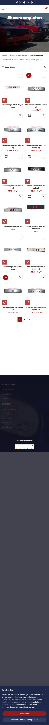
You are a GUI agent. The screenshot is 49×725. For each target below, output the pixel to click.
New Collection (8, 414)
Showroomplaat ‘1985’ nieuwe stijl (36, 106)
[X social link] (20, 2)
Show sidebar (10, 67)
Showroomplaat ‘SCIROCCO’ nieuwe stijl (36, 308)
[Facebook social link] (16, 2)
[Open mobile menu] (6, 8)
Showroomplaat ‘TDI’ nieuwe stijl (13, 308)
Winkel (12, 55)
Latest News (7, 427)
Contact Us (6, 423)
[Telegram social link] (31, 2)
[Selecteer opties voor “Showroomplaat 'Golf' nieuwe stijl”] (4, 140)
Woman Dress (7, 418)
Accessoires (22, 55)
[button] (4, 100)
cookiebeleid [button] (35, 702)
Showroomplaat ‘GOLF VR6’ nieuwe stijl (36, 146)
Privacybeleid (7, 390)
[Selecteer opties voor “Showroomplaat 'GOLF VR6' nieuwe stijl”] (27, 140)
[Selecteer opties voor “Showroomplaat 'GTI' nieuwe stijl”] (4, 181)
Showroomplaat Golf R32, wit (12, 105)
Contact (5, 398)
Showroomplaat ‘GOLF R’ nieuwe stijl (36, 268)
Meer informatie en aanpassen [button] (24, 720)
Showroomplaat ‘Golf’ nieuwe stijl (13, 146)
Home (4, 55)
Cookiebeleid (7, 394)
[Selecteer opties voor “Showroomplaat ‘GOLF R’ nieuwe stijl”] (27, 262)
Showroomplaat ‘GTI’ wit (13, 226)
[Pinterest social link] (24, 2)
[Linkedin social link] (28, 2)
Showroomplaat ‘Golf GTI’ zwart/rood (36, 227)
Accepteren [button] (24, 714)
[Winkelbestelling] (45, 67)
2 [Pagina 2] (24, 319)
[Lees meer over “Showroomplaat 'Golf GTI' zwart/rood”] (27, 221)
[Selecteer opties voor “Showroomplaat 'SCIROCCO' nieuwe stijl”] (27, 302)
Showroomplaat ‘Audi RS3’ (13, 267)
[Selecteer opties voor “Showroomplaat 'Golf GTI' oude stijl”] (27, 181)
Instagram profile (9, 409)
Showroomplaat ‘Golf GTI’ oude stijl (36, 187)
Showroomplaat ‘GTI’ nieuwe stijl (13, 187)
